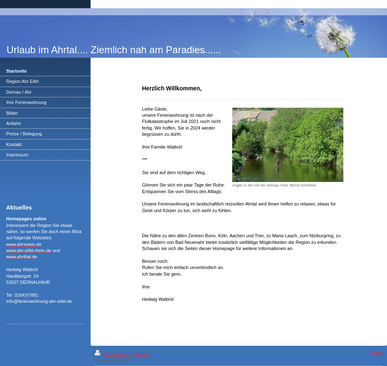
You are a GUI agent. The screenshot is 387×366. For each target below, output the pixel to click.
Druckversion (113, 354)
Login (377, 352)
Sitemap (141, 354)
